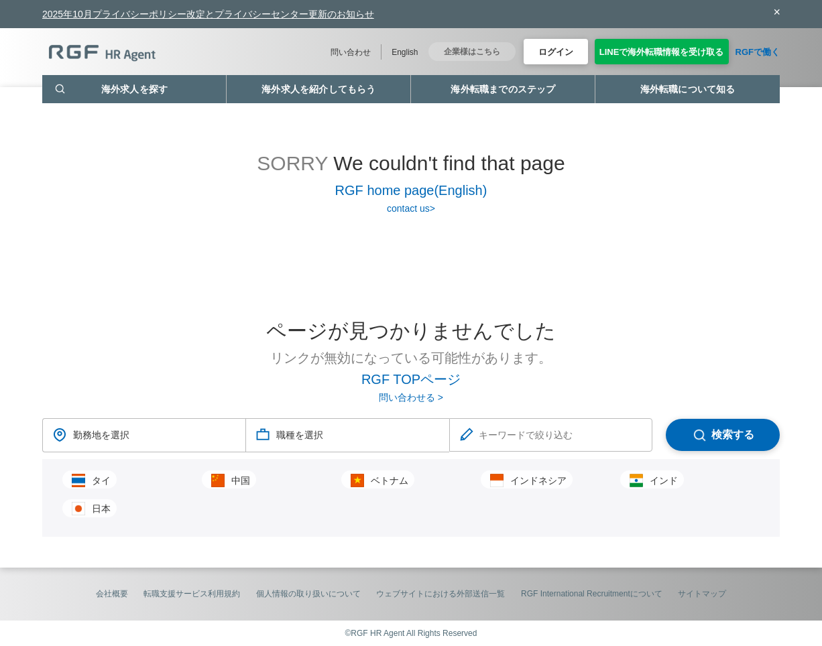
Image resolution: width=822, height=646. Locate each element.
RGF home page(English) (411, 190)
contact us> (411, 208)
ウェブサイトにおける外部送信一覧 (440, 593)
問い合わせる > (411, 397)
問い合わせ (351, 52)
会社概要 (112, 593)
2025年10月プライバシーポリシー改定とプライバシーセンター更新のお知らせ (208, 14)
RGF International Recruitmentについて (591, 593)
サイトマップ (702, 593)
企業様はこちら (472, 51)
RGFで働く (758, 52)
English (405, 52)
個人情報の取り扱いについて (308, 593)
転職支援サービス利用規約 (191, 593)
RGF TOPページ (411, 379)
